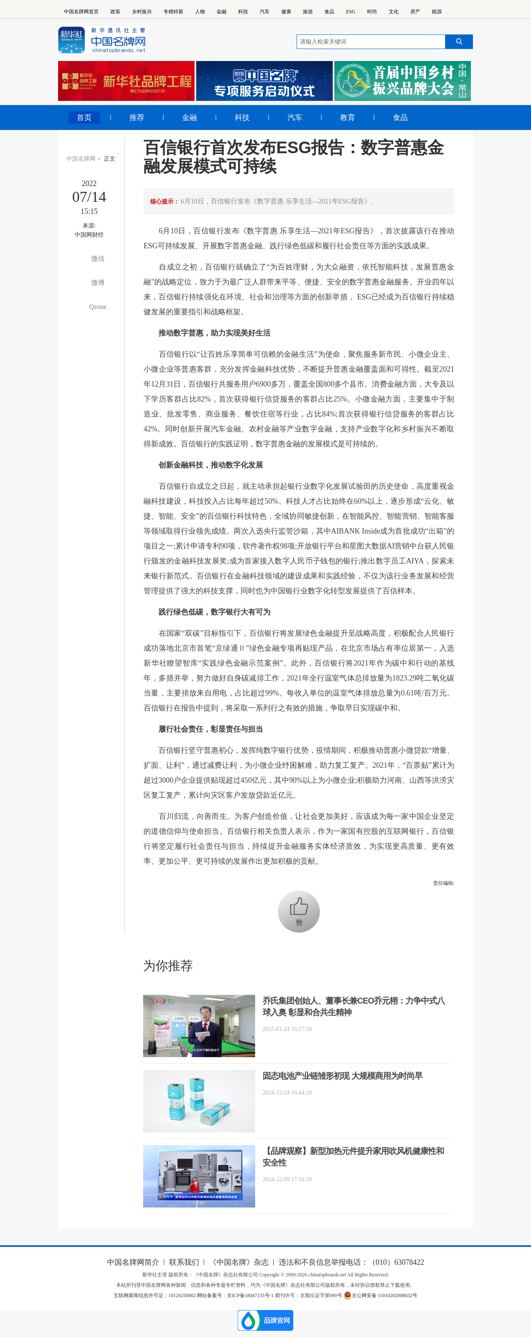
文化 (394, 12)
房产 (415, 12)
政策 (115, 12)
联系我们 (184, 1262)
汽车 (265, 12)
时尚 (372, 12)
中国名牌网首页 (81, 12)
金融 (222, 12)
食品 (329, 12)
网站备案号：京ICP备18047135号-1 (235, 1295)
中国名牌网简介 (133, 1262)
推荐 (136, 117)
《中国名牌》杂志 (239, 1262)
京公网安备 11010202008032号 (380, 1295)
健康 (286, 12)
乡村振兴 (142, 12)
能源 (437, 12)
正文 (109, 159)
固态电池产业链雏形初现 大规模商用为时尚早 (342, 1075)
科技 (243, 12)
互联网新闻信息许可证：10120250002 (155, 1295)
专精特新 (173, 12)
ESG (351, 12)
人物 (200, 12)
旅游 (308, 12)
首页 (84, 117)
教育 (347, 117)
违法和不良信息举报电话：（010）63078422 (351, 1262)
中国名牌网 (80, 159)
